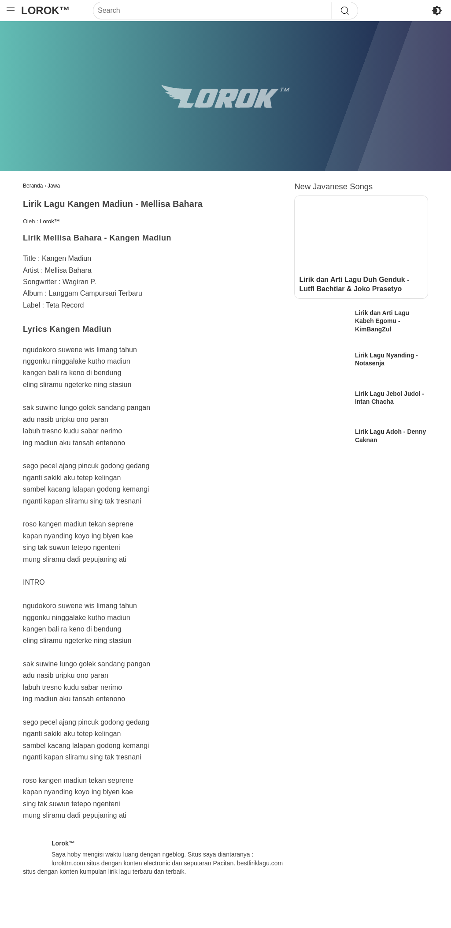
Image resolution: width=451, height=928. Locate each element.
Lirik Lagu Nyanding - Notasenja (386, 359)
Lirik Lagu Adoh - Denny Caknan (390, 435)
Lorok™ (45, 10)
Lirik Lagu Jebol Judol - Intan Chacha (389, 397)
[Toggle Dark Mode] (437, 10)
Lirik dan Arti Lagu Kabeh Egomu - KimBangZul (382, 320)
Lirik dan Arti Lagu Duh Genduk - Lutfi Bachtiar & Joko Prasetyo (354, 284)
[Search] (212, 10)
